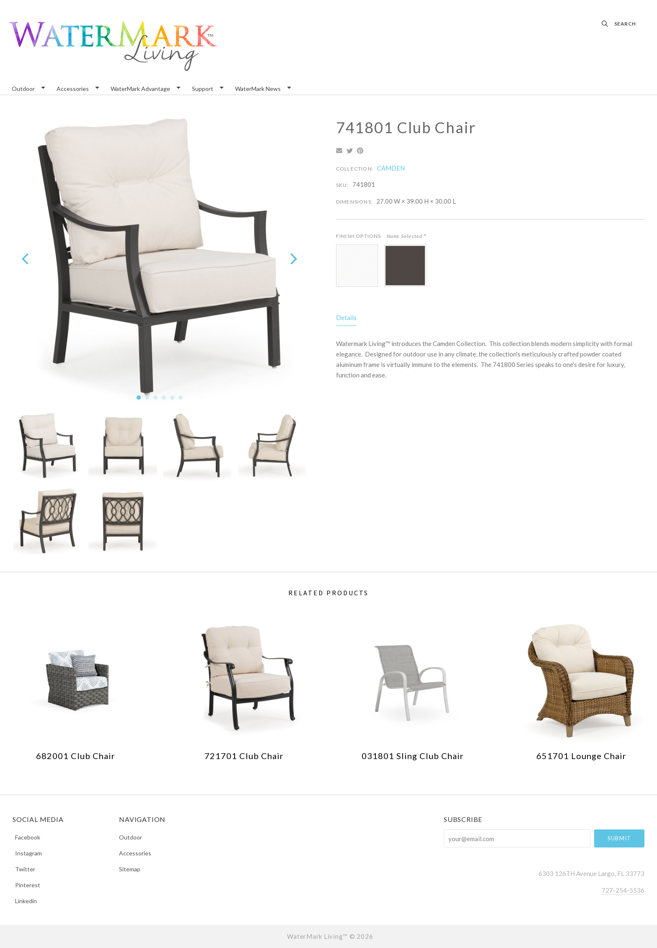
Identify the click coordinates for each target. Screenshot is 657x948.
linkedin (25, 900)
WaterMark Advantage (140, 89)
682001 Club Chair (75, 756)
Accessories (73, 89)
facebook (26, 837)
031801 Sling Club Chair (413, 756)
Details (346, 317)
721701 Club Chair (244, 756)
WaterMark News (258, 89)
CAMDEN (391, 168)
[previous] (26, 258)
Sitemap (129, 868)
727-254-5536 (623, 890)
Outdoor (23, 89)
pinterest (26, 885)
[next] (292, 258)
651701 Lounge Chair (581, 756)
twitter (24, 869)
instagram (27, 853)
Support (202, 89)
